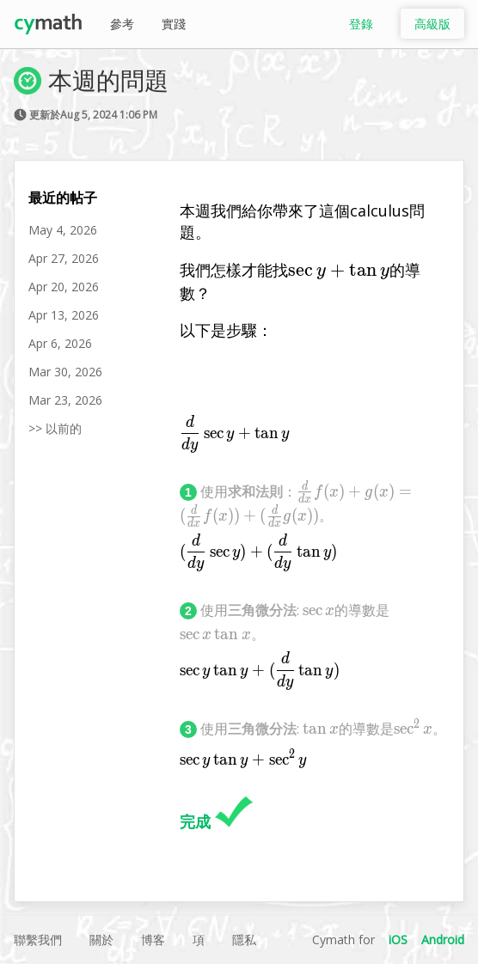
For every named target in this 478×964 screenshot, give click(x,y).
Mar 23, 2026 (65, 400)
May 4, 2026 (62, 230)
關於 (101, 939)
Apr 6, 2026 (60, 343)
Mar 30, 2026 (65, 371)
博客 (153, 939)
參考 (122, 23)
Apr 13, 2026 (63, 315)
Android (442, 939)
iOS (398, 939)
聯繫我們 (38, 939)
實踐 (174, 23)
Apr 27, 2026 (63, 258)
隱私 (244, 939)
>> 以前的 (55, 428)
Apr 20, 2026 (63, 286)
